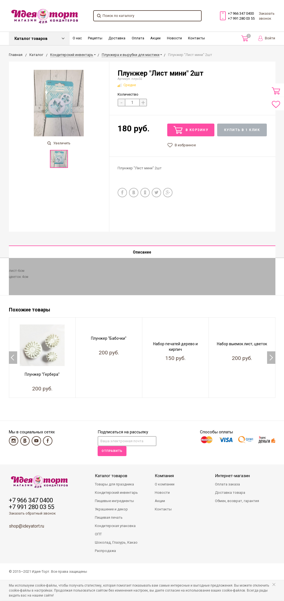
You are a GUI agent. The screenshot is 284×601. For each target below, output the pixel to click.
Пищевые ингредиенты (114, 501)
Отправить (112, 451)
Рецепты (95, 38)
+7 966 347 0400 (241, 13)
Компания (164, 476)
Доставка (116, 38)
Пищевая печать (109, 518)
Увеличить (58, 143)
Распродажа (105, 551)
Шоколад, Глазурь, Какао (116, 543)
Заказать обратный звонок (32, 514)
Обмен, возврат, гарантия (237, 501)
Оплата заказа (227, 484)
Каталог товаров (30, 38)
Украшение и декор (111, 509)
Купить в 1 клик (242, 130)
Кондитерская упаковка (115, 526)
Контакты (196, 38)
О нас (77, 38)
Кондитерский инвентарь (116, 493)
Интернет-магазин (232, 476)
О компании (164, 484)
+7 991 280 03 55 (241, 18)
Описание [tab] (142, 252)
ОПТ (98, 534)
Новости (174, 38)
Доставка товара (230, 493)
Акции (155, 38)
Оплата (138, 38)
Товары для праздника (114, 484)
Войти (266, 38)
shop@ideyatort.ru (26, 526)
